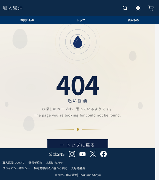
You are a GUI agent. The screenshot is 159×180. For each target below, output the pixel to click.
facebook (103, 154)
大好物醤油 (78, 168)
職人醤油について (13, 162)
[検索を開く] (125, 8)
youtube (82, 154)
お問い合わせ (54, 162)
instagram (72, 154)
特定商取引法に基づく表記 (50, 168)
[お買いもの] (151, 8)
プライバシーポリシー (16, 168)
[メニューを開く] (138, 8)
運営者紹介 (35, 162)
